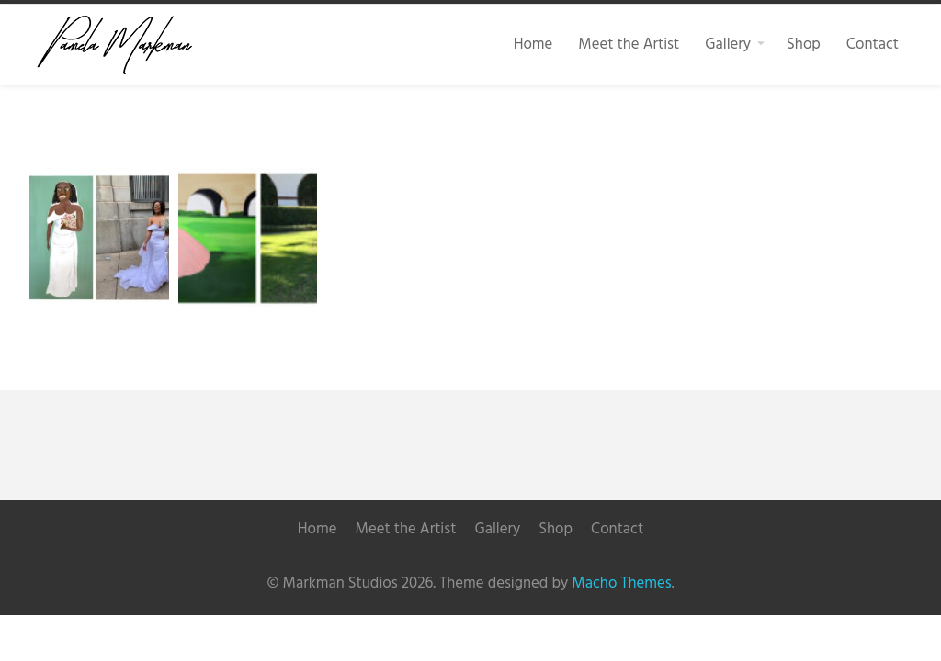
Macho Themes (621, 583)
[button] (99, 238)
